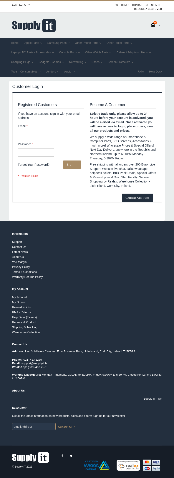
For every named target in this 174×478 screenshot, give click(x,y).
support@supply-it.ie (35, 363)
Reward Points (21, 307)
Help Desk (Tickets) (24, 317)
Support (17, 241)
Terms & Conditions (24, 272)
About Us (18, 256)
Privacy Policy (21, 267)
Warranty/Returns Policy (27, 277)
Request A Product (24, 322)
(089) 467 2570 (37, 367)
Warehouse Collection (26, 332)
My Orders (18, 302)
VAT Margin (19, 261)
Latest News (20, 251)
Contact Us (140, 5)
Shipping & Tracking (25, 327)
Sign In (156, 5)
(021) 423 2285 (32, 359)
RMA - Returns (21, 312)
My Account (19, 297)
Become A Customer (148, 9)
